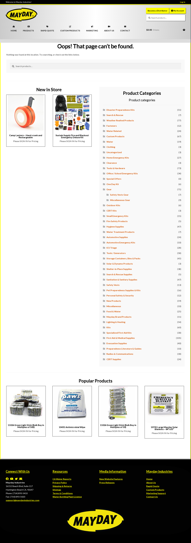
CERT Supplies (113, 359)
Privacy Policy (60, 482)
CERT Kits (111, 210)
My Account (177, 10)
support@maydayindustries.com (22, 500)
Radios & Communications (119, 354)
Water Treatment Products (120, 232)
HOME (14, 28)
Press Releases (107, 482)
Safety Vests (113, 285)
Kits (108, 327)
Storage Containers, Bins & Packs (123, 258)
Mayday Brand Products (118, 316)
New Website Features (111, 479)
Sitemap (57, 489)
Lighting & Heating (115, 322)
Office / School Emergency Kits (122, 173)
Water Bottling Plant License (67, 496)
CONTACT (125, 28)
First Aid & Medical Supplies (120, 338)
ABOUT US (109, 28)
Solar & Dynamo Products (119, 263)
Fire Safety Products (117, 221)
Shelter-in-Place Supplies (119, 269)
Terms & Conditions (63, 493)
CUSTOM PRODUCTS (70, 28)
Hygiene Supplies (115, 226)
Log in (182, 2)
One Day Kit (112, 184)
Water (109, 141)
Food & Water (113, 311)
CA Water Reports (62, 479)
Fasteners (111, 125)
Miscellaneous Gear (120, 200)
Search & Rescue (114, 115)
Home (149, 479)
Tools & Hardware (115, 168)
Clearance (111, 162)
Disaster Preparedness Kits (120, 109)
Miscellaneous (113, 306)
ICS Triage (111, 247)
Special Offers (113, 178)
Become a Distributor (157, 10)
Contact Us (152, 496)
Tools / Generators (116, 253)
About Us (151, 482)
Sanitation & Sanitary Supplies (121, 279)
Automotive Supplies (117, 237)
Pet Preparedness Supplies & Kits (123, 290)
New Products (113, 301)
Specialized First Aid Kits (119, 332)
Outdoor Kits (113, 205)
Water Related (113, 131)
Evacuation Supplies (116, 343)
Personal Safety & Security (120, 295)
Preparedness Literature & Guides (123, 348)
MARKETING (92, 28)
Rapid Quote (152, 486)
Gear (109, 189)
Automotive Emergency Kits (120, 242)
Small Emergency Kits (117, 216)
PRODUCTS (28, 28)
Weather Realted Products (120, 120)
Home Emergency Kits (117, 157)
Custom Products (115, 136)
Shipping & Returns (62, 486)
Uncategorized (114, 152)
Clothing (110, 147)
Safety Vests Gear (119, 194)
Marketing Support (156, 493)
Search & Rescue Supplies (119, 274)
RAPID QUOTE (47, 28)
